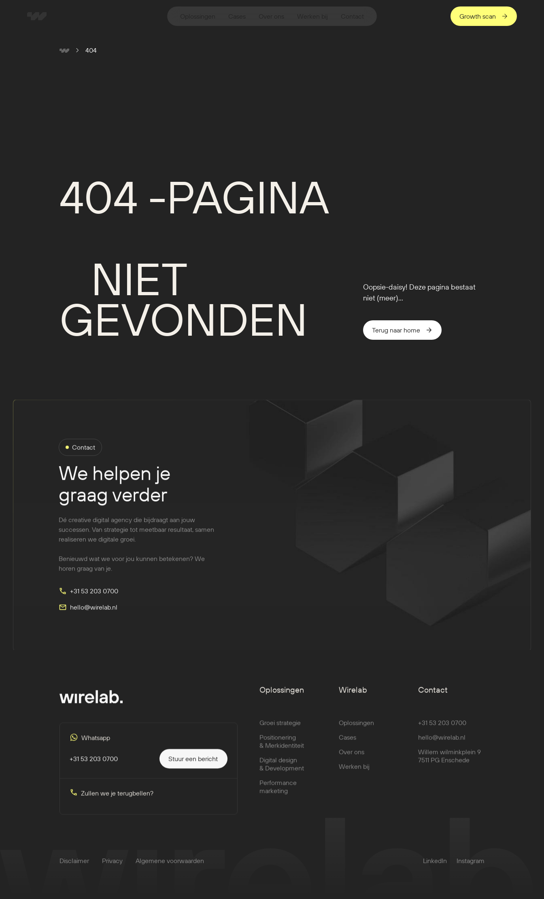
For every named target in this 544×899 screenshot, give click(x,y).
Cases (347, 744)
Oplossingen (356, 729)
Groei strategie (280, 729)
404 (91, 50)
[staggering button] (483, 16)
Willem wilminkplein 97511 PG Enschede (449, 762)
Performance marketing (278, 793)
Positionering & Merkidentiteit (281, 748)
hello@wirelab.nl (441, 744)
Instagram (470, 867)
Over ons (351, 758)
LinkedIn (435, 867)
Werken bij (354, 773)
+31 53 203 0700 (442, 729)
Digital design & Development (281, 771)
